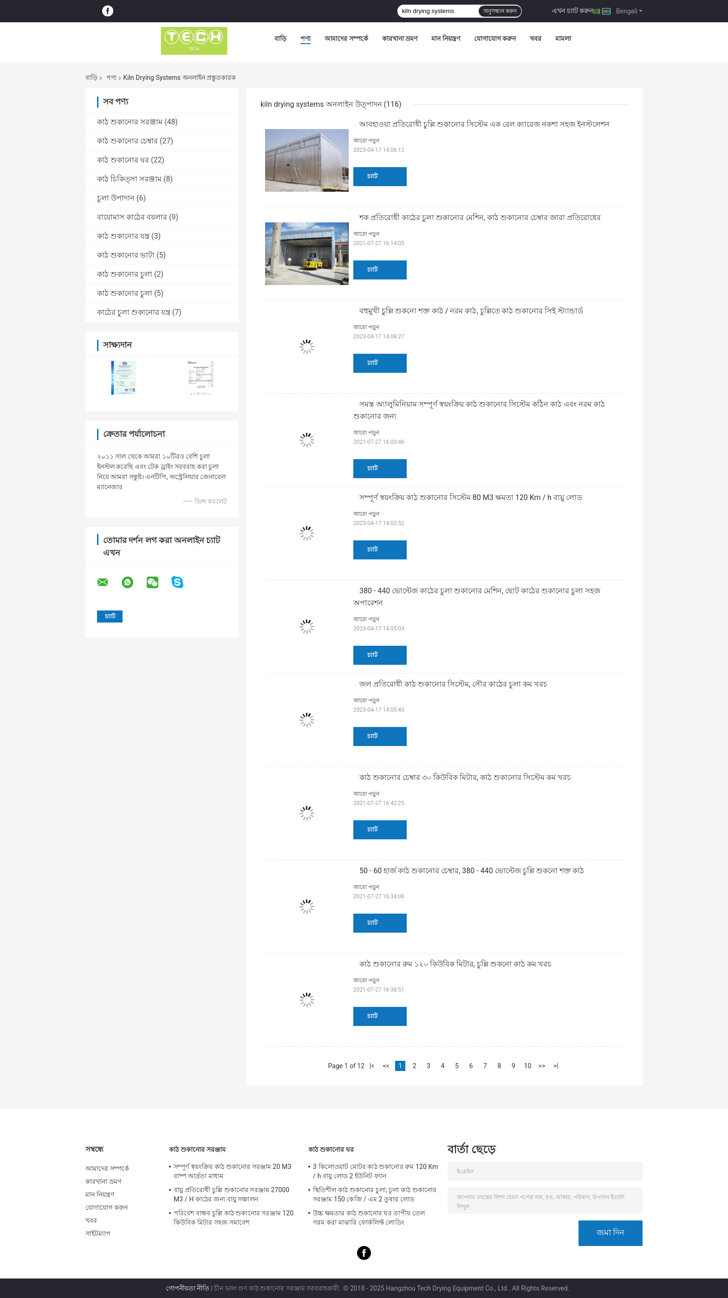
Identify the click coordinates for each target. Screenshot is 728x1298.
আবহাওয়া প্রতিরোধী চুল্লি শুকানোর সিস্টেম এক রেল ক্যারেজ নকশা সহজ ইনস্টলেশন (484, 124)
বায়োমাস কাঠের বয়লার (132, 217)
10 (528, 1066)
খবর (535, 38)
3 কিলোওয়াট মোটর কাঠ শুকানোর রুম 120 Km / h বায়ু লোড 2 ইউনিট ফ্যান (375, 1171)
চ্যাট (372, 176)
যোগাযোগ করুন (495, 38)
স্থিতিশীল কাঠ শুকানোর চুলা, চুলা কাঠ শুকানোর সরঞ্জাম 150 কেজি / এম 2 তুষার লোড (374, 1194)
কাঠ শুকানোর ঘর (123, 160)
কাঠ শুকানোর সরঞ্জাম (129, 121)
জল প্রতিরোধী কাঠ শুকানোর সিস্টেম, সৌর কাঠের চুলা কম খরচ (453, 684)
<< (386, 1066)
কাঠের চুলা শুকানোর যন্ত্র (133, 312)
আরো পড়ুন (366, 140)
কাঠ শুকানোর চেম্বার (127, 140)
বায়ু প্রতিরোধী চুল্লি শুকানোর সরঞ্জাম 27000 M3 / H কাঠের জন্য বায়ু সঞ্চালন (231, 1194)
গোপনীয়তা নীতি (187, 1288)
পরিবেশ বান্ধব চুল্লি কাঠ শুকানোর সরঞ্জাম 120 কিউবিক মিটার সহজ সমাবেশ (233, 1217)
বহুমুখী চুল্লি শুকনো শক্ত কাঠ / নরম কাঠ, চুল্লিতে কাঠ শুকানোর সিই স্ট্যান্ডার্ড (471, 310)
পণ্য (305, 38)
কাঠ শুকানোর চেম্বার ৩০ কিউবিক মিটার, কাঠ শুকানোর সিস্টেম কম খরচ (465, 777)
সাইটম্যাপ (98, 1233)
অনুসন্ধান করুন (500, 11)
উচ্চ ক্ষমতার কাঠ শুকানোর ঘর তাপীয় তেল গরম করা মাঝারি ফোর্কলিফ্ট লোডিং (369, 1217)
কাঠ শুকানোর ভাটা (126, 255)
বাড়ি (280, 38)
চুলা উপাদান (116, 198)
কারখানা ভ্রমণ (399, 38)
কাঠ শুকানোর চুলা (124, 274)
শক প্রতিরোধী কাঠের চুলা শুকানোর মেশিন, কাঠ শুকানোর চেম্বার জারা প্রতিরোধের (480, 217)
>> (542, 1066)
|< (372, 1066)
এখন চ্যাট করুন (572, 10)
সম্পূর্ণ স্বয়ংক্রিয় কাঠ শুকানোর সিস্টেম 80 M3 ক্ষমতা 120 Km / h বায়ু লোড (470, 497)
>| (556, 1066)
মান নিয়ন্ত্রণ (445, 38)
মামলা (563, 38)
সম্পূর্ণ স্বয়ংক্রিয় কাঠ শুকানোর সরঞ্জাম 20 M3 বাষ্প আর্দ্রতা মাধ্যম (232, 1171)
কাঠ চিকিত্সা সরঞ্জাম (129, 179)
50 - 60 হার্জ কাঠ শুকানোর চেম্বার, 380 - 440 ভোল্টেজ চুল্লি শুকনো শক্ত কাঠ (471, 870)
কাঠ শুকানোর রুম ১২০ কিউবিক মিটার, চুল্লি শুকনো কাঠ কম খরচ (455, 964)
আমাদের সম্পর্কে (346, 38)
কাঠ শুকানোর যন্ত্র (123, 236)
